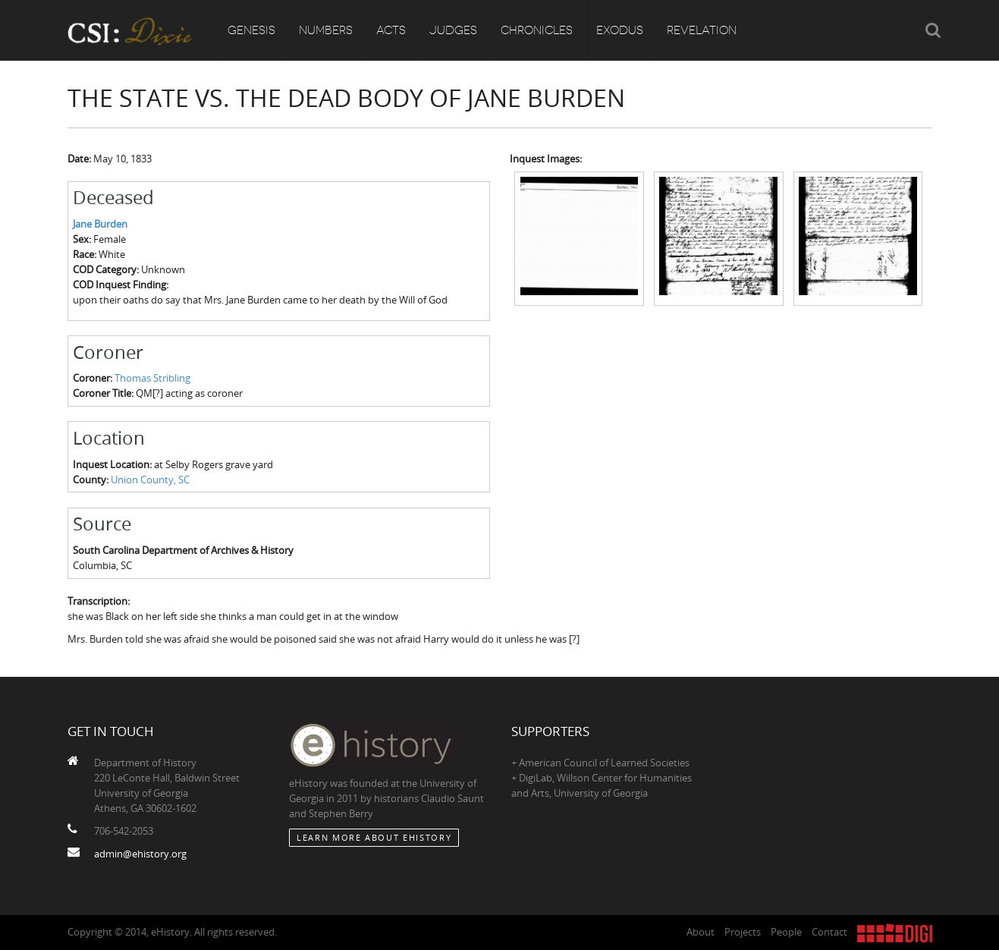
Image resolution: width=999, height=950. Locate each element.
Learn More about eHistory (374, 837)
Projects (742, 932)
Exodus (619, 30)
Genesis (251, 30)
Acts (391, 30)
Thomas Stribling (152, 378)
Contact (829, 932)
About (700, 932)
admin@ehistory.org (140, 853)
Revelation (702, 30)
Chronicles (537, 30)
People (786, 932)
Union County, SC (150, 479)
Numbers (326, 30)
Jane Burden (100, 224)
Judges (453, 30)
